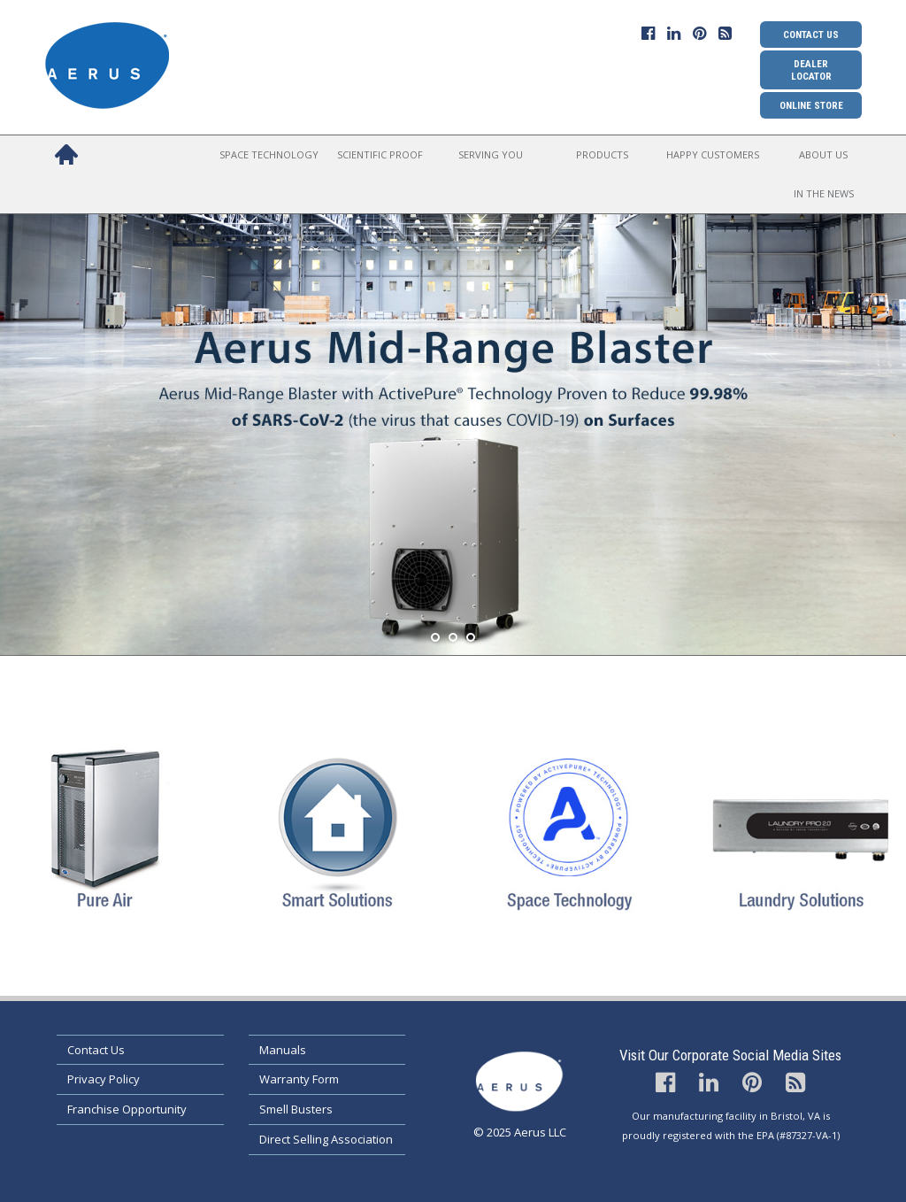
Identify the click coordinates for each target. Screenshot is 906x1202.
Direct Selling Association (326, 1139)
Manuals (282, 1050)
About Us (823, 154)
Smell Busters (296, 1109)
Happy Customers (712, 154)
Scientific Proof (380, 154)
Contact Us (811, 34)
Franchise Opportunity (127, 1109)
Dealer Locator (811, 70)
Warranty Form (299, 1079)
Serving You (490, 154)
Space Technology (269, 154)
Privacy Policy (103, 1079)
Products (602, 154)
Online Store (811, 105)
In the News (824, 193)
